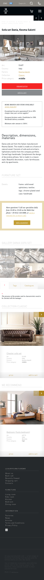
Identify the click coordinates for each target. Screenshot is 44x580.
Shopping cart (11, 481)
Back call (9, 476)
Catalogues (29, 285)
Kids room (9, 497)
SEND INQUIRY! (10, 107)
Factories (12, 22)
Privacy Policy (11, 525)
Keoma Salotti (23, 22)
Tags (15, 285)
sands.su (14, 572)
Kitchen (8, 499)
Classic (22, 75)
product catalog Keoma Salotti (12, 23)
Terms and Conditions (14, 523)
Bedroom (9, 502)
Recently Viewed (12, 478)
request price (22, 86)
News (7, 518)
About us (9, 473)
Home (4, 22)
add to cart (22, 92)
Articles (8, 520)
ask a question (22, 222)
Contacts (9, 483)
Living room (10, 494)
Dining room (10, 504)
